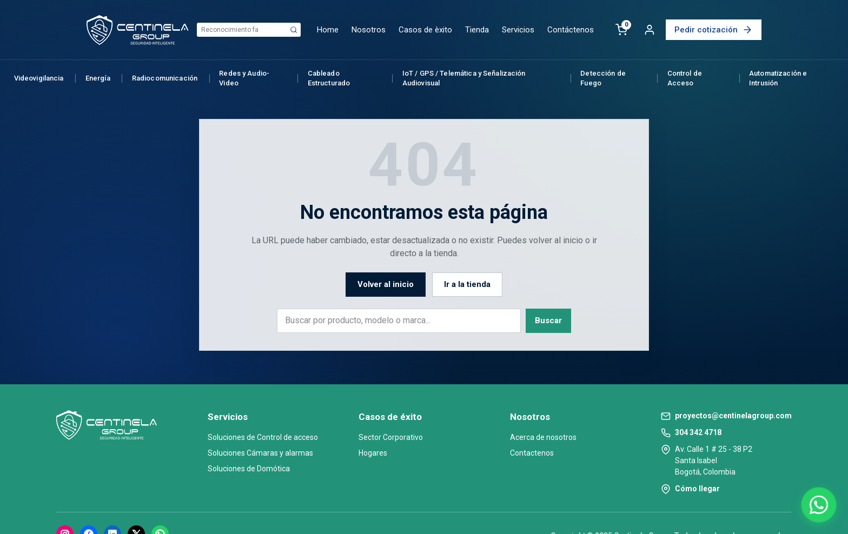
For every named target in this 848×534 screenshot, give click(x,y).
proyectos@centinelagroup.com (733, 415)
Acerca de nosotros (543, 437)
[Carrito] (621, 30)
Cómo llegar (697, 488)
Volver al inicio (385, 284)
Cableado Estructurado (329, 78)
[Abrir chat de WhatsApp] (818, 505)
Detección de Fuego (603, 78)
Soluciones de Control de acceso (263, 437)
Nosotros (369, 30)
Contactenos (532, 453)
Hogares (373, 453)
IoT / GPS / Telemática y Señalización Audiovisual (464, 78)
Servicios (518, 30)
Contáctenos (570, 30)
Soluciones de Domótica (249, 468)
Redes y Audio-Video (244, 78)
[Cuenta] (649, 30)
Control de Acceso (684, 78)
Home (328, 30)
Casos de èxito (425, 30)
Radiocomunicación (164, 78)
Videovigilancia (39, 78)
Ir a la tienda (467, 284)
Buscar (548, 320)
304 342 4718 (698, 432)
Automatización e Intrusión (778, 78)
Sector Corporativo (391, 437)
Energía (97, 78)
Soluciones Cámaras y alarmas (260, 453)
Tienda (477, 30)
